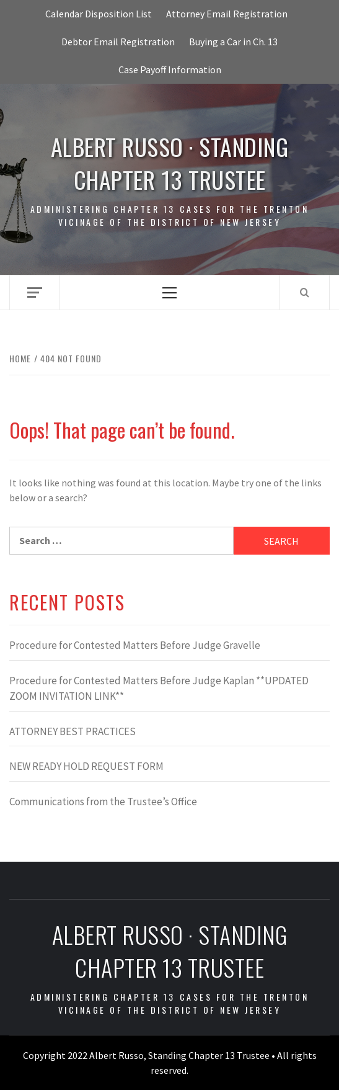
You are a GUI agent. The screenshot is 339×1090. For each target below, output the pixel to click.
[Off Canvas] (34, 292)
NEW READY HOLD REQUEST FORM (86, 766)
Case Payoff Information (169, 69)
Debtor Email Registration (118, 41)
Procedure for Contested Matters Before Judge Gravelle (134, 645)
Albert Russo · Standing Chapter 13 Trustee (170, 163)
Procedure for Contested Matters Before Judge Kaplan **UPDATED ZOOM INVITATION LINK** (159, 689)
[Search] (304, 292)
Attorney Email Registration (227, 13)
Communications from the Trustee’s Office (103, 801)
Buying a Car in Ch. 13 (233, 41)
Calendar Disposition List (98, 13)
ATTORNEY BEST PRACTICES (72, 731)
